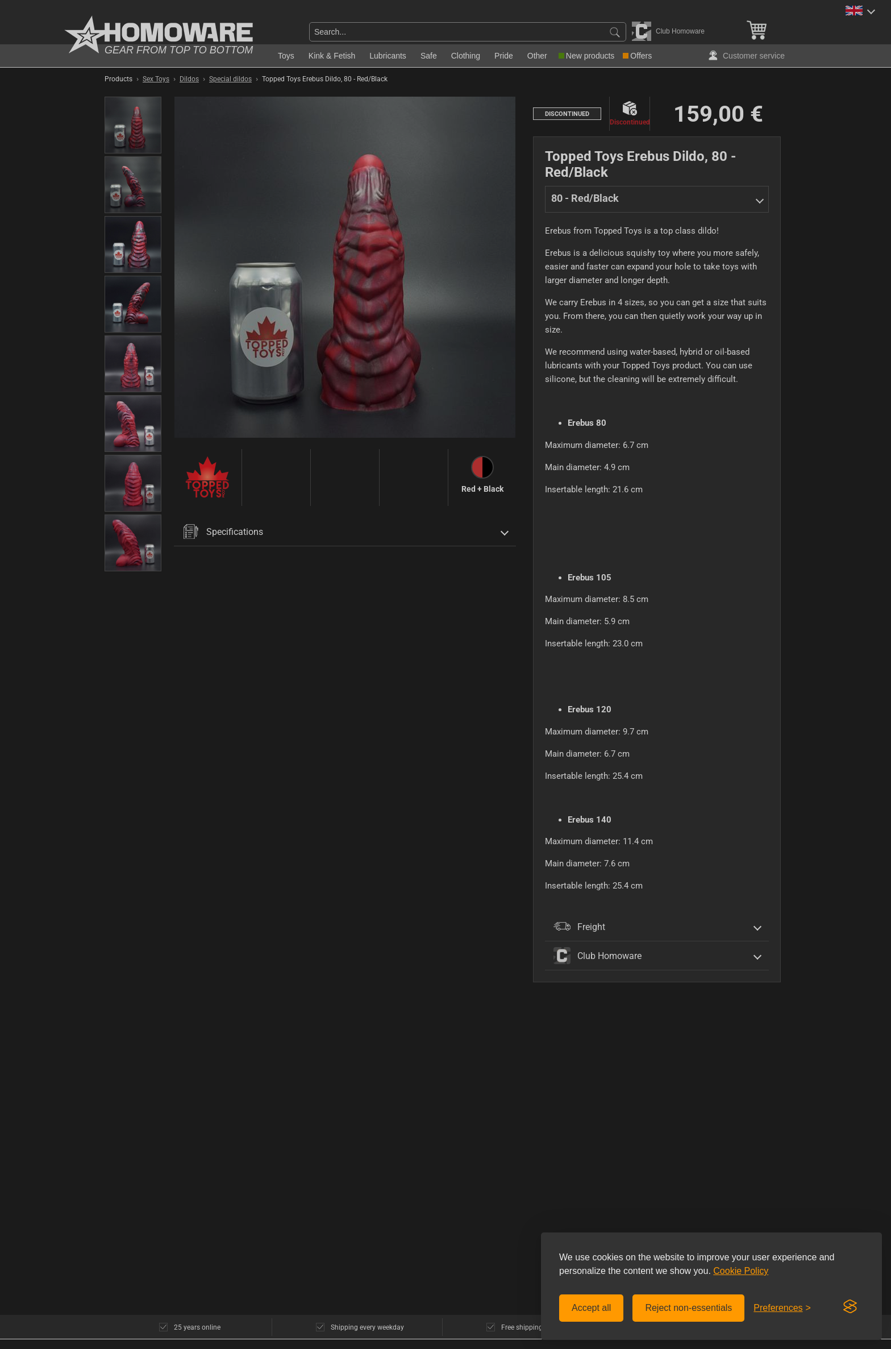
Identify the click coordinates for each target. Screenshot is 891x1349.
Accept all (591, 1308)
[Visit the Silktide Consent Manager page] (850, 1307)
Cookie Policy (740, 1271)
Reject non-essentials (688, 1308)
